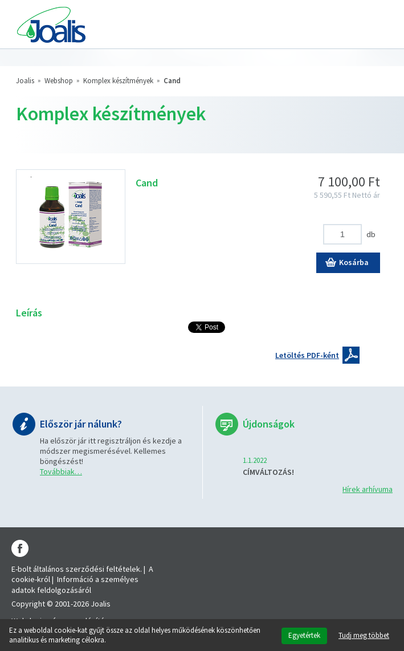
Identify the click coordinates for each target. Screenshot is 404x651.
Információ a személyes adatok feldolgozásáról (74, 584)
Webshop (58, 81)
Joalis (25, 81)
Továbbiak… (61, 471)
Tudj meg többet (363, 635)
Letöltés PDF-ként (307, 355)
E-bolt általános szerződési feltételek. (76, 569)
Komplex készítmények (118, 81)
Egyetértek (304, 635)
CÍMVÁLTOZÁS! (268, 472)
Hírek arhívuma (367, 489)
